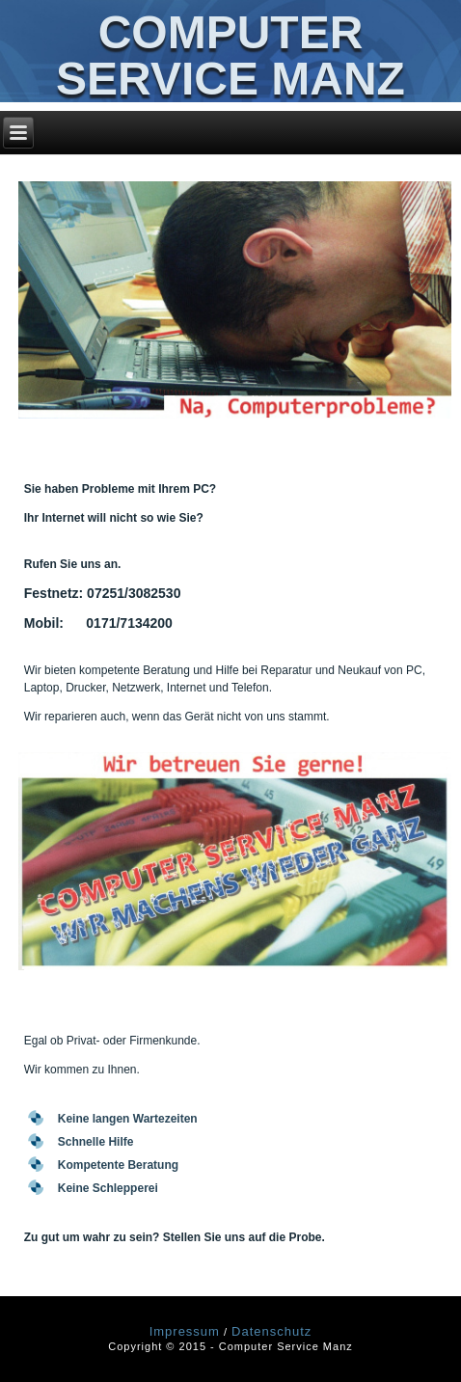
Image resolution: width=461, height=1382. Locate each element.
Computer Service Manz (230, 55)
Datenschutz (271, 1331)
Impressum (184, 1331)
